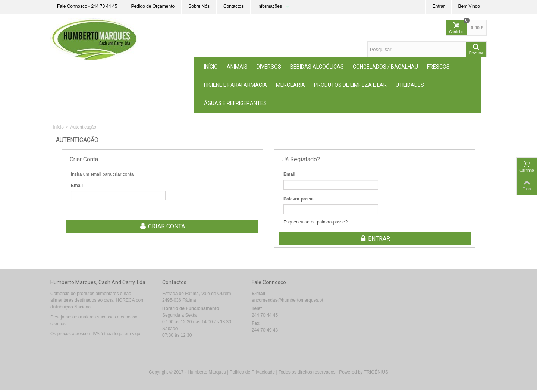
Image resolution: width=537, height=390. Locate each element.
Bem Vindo (469, 6)
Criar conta (162, 226)
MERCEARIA (290, 85)
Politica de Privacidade (252, 372)
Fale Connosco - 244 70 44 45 (87, 6)
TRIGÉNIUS (376, 372)
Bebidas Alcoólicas (317, 67)
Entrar (439, 6)
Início (211, 67)
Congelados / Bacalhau (385, 67)
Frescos (438, 67)
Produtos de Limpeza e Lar (350, 85)
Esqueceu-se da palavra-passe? (315, 222)
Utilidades (410, 85)
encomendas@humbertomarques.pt (287, 300)
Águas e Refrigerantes (235, 103)
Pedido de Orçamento (153, 6)
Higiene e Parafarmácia (235, 85)
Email (77, 185)
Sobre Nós (199, 6)
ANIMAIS (237, 67)
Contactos (233, 6)
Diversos (269, 67)
